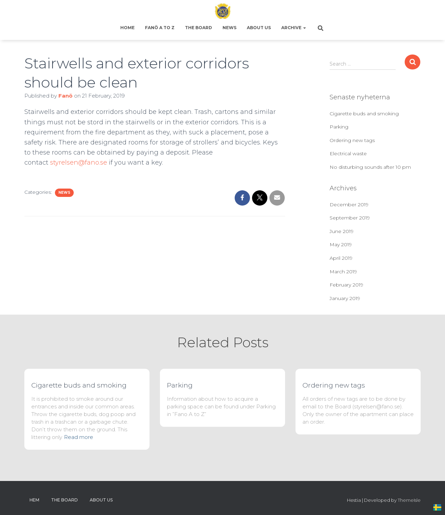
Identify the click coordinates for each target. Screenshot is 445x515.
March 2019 (343, 271)
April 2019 (341, 258)
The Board (198, 27)
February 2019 (346, 285)
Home (127, 27)
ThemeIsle (409, 500)
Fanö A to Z (160, 27)
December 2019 (349, 204)
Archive (293, 27)
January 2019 (345, 298)
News (229, 27)
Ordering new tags (352, 140)
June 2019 (342, 231)
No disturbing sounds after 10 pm (370, 167)
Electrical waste (348, 153)
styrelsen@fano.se (78, 162)
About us (259, 27)
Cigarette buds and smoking (364, 113)
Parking (339, 127)
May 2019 (341, 244)
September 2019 (350, 218)
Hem (34, 499)
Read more (78, 437)
